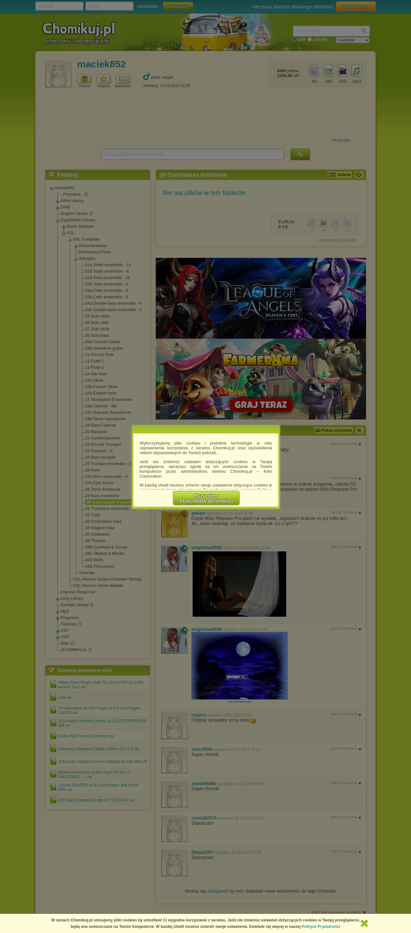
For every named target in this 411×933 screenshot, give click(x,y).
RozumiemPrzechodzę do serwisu (206, 498)
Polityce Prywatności (321, 926)
